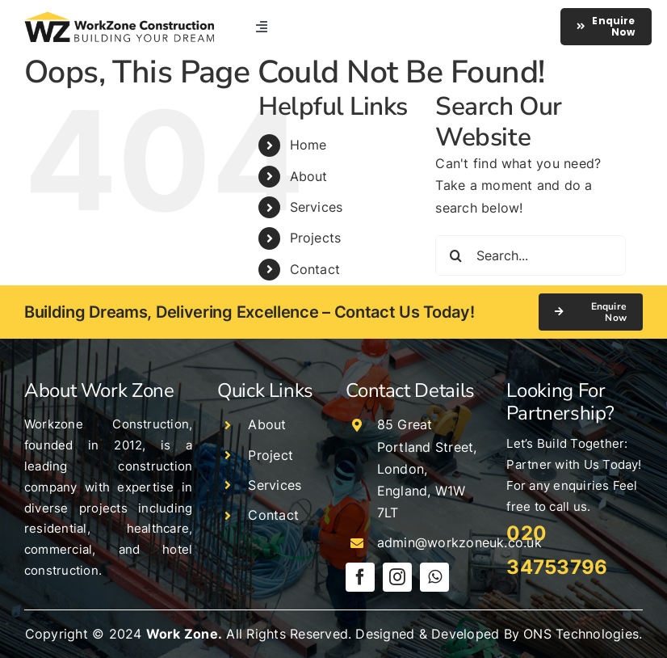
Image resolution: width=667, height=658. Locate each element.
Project (270, 455)
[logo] (119, 18)
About (309, 176)
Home (308, 145)
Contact (315, 269)
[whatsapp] (434, 577)
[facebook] (360, 577)
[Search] (455, 255)
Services (316, 207)
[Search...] (530, 255)
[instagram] (397, 577)
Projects (316, 238)
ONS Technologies (581, 634)
